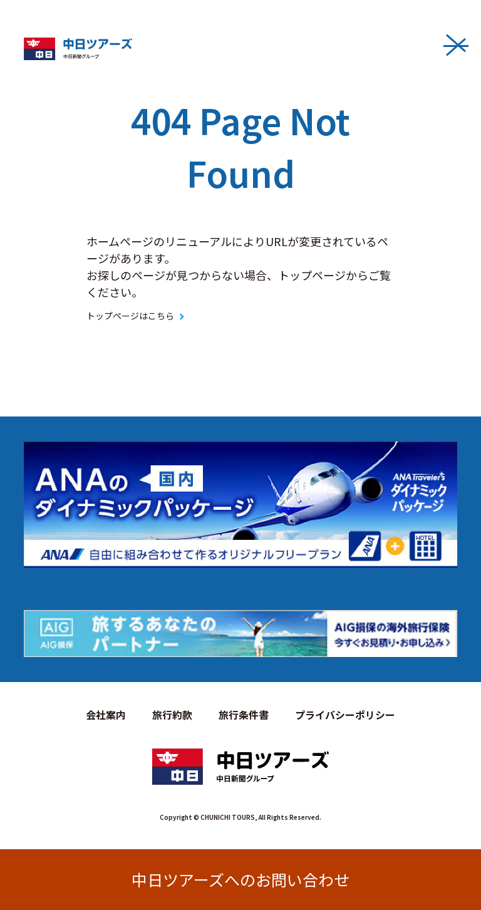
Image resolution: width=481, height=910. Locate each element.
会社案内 (106, 714)
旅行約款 (172, 714)
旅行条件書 (244, 714)
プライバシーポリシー (345, 714)
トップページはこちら (130, 315)
